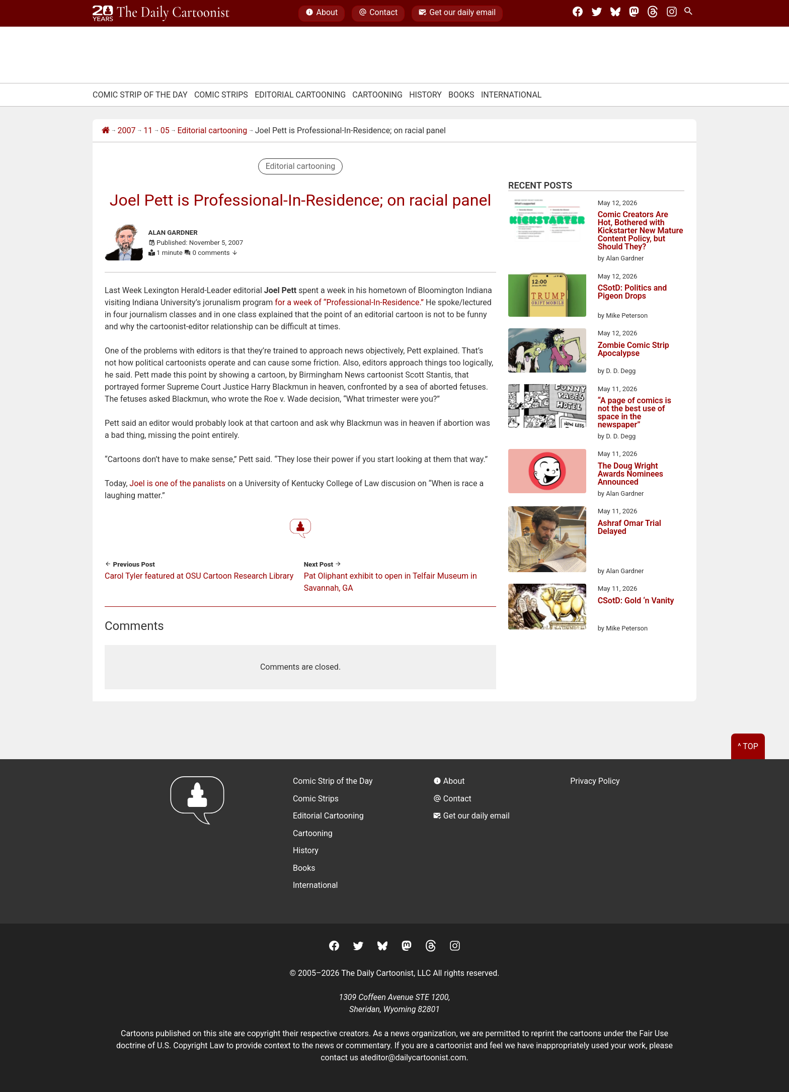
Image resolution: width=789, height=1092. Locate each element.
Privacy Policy (595, 781)
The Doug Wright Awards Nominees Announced (630, 474)
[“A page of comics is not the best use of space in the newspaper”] (547, 407)
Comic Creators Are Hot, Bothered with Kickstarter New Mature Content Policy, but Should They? (640, 231)
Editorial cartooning (212, 130)
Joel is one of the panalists (177, 483)
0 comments (216, 252)
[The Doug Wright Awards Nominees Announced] (547, 472)
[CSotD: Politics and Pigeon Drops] (547, 296)
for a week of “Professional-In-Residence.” (349, 302)
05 (165, 130)
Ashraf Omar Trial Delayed (629, 527)
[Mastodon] (634, 14)
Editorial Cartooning (300, 95)
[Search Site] (690, 14)
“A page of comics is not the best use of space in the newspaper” (634, 413)
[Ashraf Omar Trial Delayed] (547, 541)
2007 (127, 130)
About (321, 14)
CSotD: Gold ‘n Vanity (636, 601)
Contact (378, 14)
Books (461, 95)
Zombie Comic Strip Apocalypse (633, 349)
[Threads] (653, 14)
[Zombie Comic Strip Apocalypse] (547, 352)
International (511, 95)
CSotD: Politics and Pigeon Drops (632, 292)
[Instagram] (672, 14)
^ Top (748, 746)
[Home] (106, 131)
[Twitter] (597, 14)
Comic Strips (221, 95)
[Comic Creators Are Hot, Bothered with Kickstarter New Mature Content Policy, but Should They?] (547, 221)
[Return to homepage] (200, 841)
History (425, 95)
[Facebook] (578, 14)
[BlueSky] (615, 14)
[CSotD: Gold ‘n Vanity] (547, 608)
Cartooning (377, 95)
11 (147, 130)
